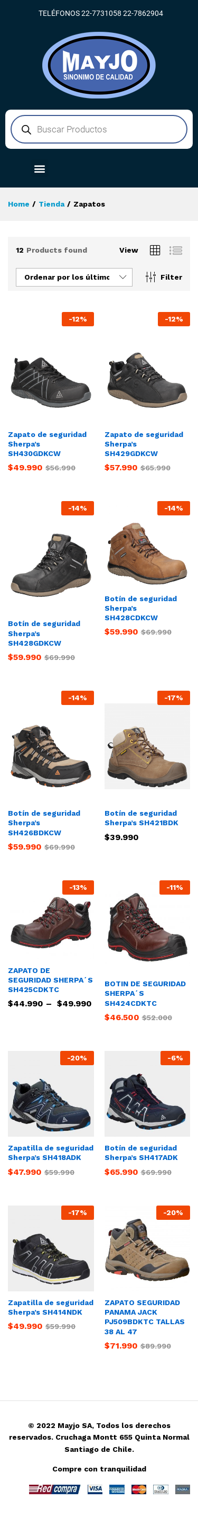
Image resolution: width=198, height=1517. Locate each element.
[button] (40, 168)
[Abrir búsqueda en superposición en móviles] (99, 129)
